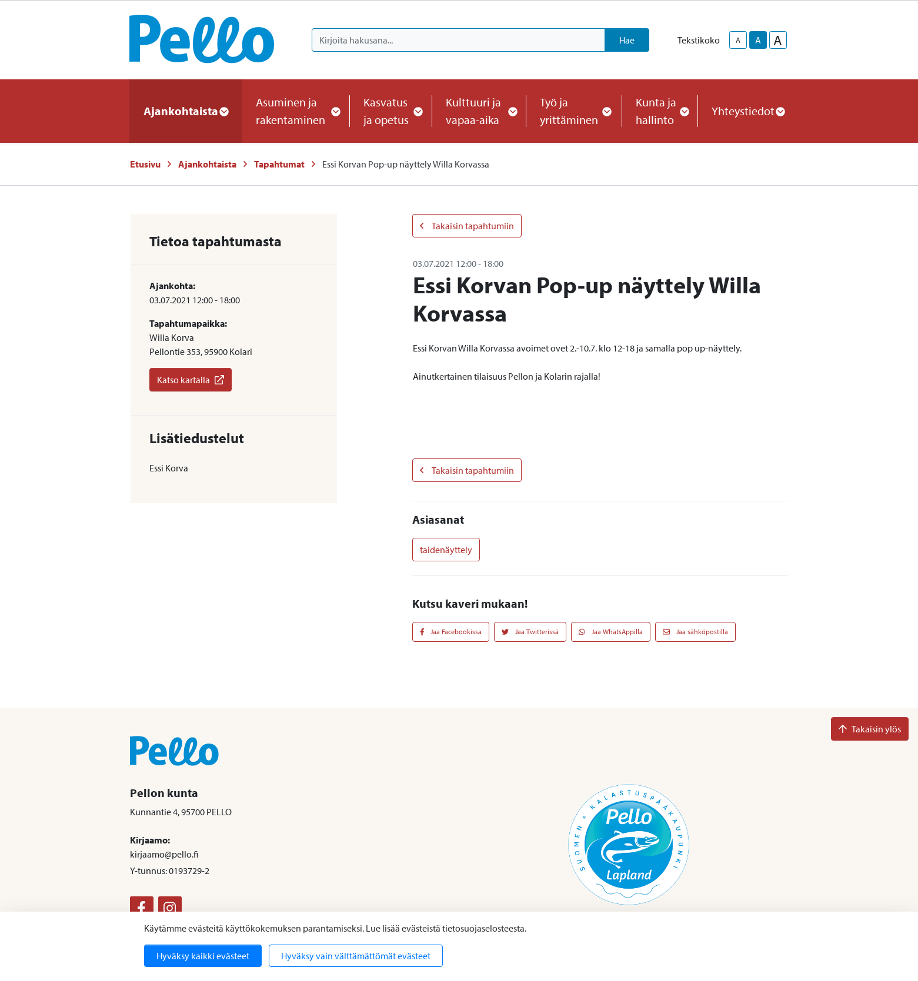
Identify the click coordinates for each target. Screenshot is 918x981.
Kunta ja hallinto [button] (659, 111)
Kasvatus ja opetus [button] (390, 111)
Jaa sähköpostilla (695, 631)
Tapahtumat (279, 164)
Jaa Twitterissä (530, 631)
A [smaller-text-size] (738, 40)
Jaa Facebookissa (451, 631)
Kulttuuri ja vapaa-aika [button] (479, 111)
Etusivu (145, 164)
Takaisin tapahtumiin (467, 226)
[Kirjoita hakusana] (458, 40)
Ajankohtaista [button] (185, 110)
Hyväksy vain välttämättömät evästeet (355, 956)
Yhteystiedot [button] (748, 110)
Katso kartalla (190, 380)
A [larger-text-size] (777, 40)
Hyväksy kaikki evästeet (202, 956)
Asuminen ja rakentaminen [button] (296, 111)
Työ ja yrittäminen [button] (573, 111)
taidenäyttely (446, 549)
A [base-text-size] (758, 40)
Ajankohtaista (207, 164)
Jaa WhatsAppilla (611, 631)
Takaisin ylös (870, 729)
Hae (627, 40)
